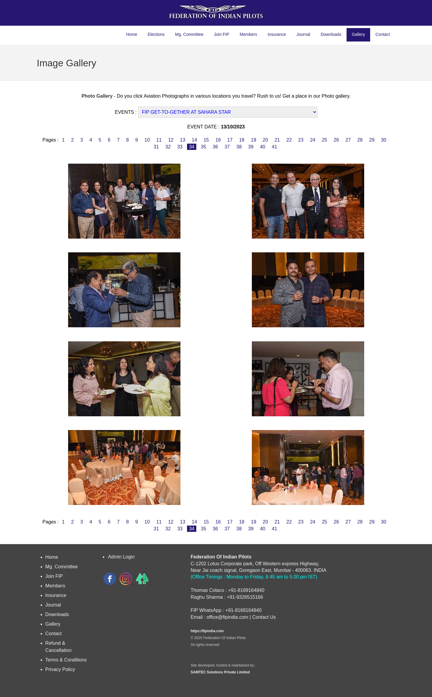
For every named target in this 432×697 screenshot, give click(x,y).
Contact (383, 34)
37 (227, 146)
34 (192, 146)
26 (336, 139)
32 (168, 146)
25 (325, 139)
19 (253, 139)
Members (248, 34)
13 (183, 139)
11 (159, 139)
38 (239, 146)
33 (180, 146)
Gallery (358, 34)
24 (313, 139)
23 (301, 139)
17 (230, 139)
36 (215, 146)
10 (147, 139)
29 (372, 139)
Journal (303, 34)
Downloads (331, 34)
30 (384, 139)
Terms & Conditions (66, 659)
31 (156, 146)
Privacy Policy (60, 669)
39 (251, 146)
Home (131, 34)
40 (263, 146)
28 (360, 139)
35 (204, 146)
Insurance (277, 34)
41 (274, 146)
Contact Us (264, 617)
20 (265, 139)
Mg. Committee (189, 34)
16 (218, 139)
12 (171, 139)
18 (242, 139)
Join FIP (221, 34)
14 (194, 139)
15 (206, 139)
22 (289, 139)
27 (348, 139)
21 (277, 139)
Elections (156, 34)
